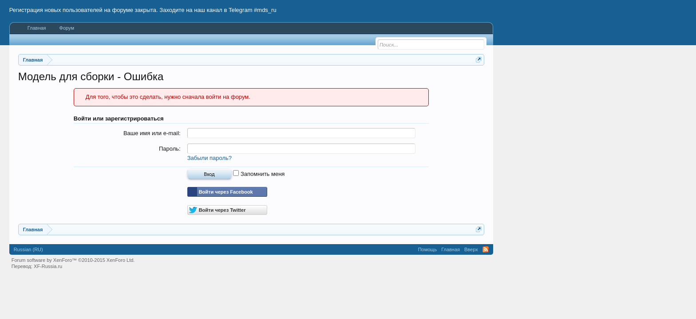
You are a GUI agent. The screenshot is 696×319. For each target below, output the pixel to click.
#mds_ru (265, 10)
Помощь (427, 249)
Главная (37, 28)
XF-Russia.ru (48, 266)
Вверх (471, 249)
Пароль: (170, 148)
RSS (485, 249)
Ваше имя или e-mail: (152, 133)
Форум (66, 28)
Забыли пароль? (209, 158)
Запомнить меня (259, 174)
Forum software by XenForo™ (73, 260)
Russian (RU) (28, 249)
